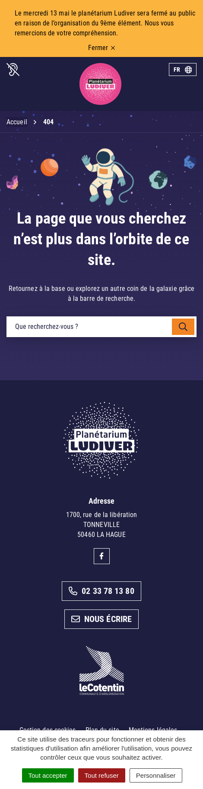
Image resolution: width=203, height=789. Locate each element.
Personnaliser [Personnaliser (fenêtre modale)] (156, 775)
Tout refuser (102, 775)
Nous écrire (101, 619)
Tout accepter (48, 775)
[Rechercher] (183, 327)
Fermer (101, 48)
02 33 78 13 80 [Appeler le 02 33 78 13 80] (101, 591)
